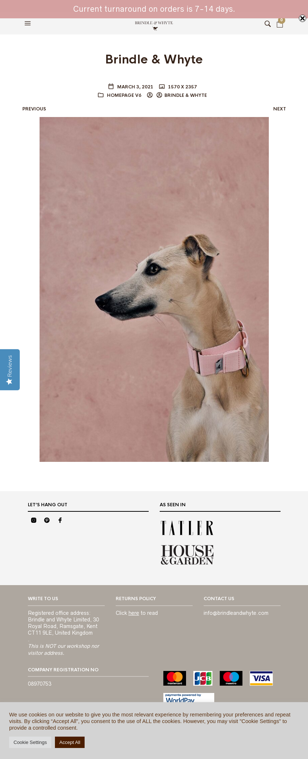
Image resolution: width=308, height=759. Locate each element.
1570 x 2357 (182, 87)
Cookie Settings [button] (30, 742)
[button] (28, 23)
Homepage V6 (124, 95)
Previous (34, 109)
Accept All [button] (69, 742)
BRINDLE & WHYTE (185, 95)
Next (279, 109)
